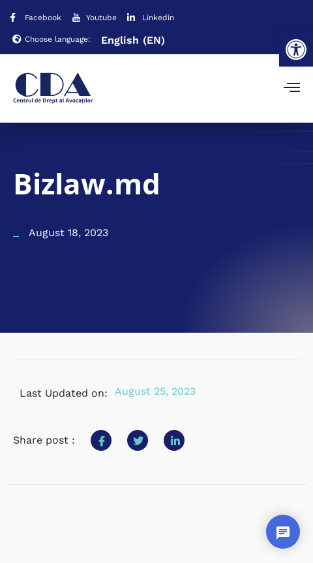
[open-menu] (292, 89)
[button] (296, 50)
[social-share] (101, 440)
